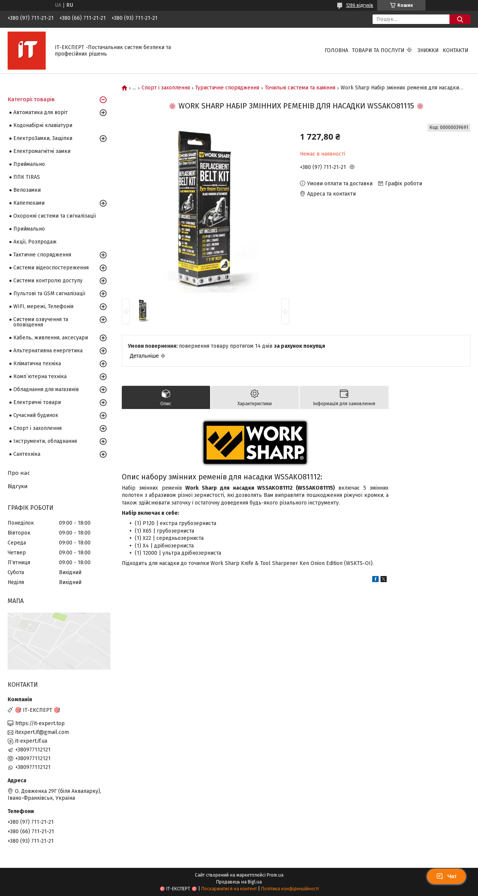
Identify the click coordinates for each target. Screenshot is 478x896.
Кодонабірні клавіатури (42, 125)
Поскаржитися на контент (229, 888)
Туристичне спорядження (227, 88)
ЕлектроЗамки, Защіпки (42, 138)
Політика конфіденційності (290, 888)
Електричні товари (37, 402)
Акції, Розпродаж (35, 242)
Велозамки (27, 190)
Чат (446, 876)
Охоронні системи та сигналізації (54, 216)
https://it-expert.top (40, 723)
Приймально (29, 164)
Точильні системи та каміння (300, 88)
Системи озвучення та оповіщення (40, 322)
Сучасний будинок (35, 415)
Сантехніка (26, 454)
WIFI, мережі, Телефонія (43, 306)
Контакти (455, 50)
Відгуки (18, 486)
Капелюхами (29, 203)
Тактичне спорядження (42, 254)
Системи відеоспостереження (51, 267)
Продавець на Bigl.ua (239, 882)
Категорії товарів (31, 99)
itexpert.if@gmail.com (42, 732)
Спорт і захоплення (166, 88)
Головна (336, 50)
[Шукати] (459, 19)
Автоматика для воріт (40, 112)
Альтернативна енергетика (48, 350)
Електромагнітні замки (41, 151)
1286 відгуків (359, 5)
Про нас (19, 472)
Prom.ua (275, 875)
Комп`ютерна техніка (40, 376)
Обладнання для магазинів (46, 389)
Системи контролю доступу (48, 280)
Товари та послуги (378, 50)
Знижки (428, 50)
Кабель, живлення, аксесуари (50, 337)
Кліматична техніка (37, 363)
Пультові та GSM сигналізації (49, 293)
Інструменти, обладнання (45, 441)
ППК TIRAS (26, 177)
